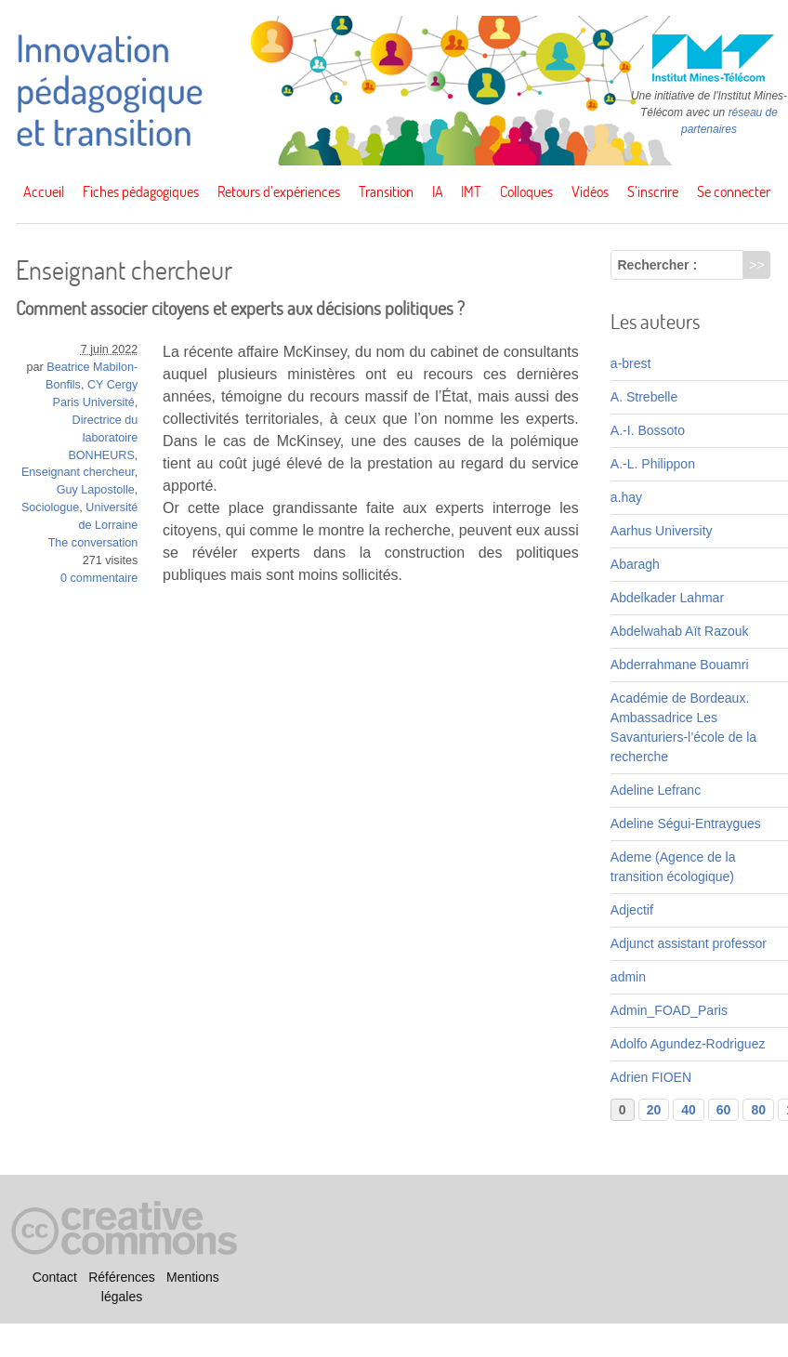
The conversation (93, 542)
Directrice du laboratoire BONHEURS (103, 438)
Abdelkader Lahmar (667, 597)
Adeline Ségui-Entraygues (686, 823)
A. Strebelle (644, 396)
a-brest (631, 363)
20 (654, 1109)
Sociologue (50, 507)
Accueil (43, 191)
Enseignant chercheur (78, 472)
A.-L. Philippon (653, 463)
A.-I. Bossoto (648, 430)
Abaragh (635, 564)
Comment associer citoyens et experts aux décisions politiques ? (240, 308)
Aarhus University (662, 530)
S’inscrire (652, 191)
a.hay (626, 497)
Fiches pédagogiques (141, 191)
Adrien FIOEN (651, 1077)
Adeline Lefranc (656, 790)
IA (437, 191)
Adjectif (632, 909)
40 (688, 1109)
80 (758, 1109)
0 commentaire (99, 578)
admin (628, 976)
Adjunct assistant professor (689, 943)
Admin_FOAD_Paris (669, 1010)
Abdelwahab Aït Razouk (680, 631)
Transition (386, 191)
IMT (471, 191)
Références (121, 1277)
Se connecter (733, 191)
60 (723, 1109)
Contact (55, 1277)
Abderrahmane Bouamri (680, 664)
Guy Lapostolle (96, 489)
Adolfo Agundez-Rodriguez (688, 1043)
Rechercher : (658, 264)
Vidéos (590, 191)
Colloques (526, 191)
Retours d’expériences (278, 191)
